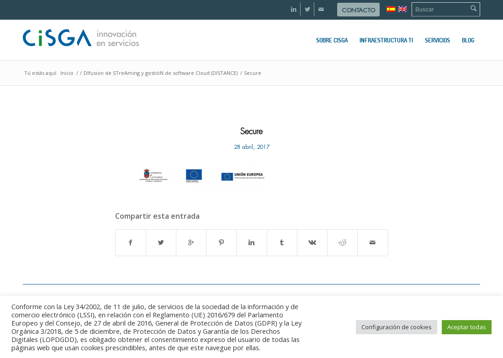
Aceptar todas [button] (466, 327)
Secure (251, 131)
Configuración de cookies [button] (396, 327)
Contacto (358, 10)
